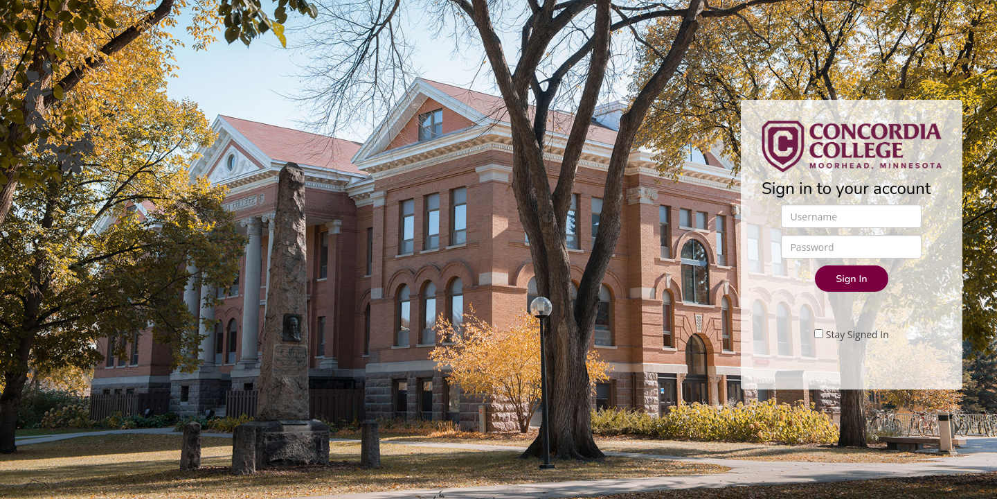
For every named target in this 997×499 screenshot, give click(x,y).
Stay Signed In (851, 334)
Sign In (851, 279)
